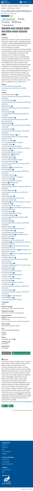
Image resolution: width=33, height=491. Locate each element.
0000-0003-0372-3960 (8, 267)
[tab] (9, 19)
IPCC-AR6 (9, 31)
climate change (6, 28)
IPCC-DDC (15, 31)
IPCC (3, 31)
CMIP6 (13, 28)
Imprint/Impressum (7, 464)
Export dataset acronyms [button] (21, 353)
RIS (10, 406)
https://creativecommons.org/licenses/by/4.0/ (15, 321)
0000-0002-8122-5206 (8, 244)
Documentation (6, 451)
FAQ (3, 449)
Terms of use (5, 459)
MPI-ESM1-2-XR (22, 31)
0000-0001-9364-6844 (8, 236)
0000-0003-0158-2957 (8, 251)
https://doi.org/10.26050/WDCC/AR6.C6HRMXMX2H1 (17, 402)
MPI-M (3, 34)
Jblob (3, 472)
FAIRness (4, 454)
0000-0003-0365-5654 (8, 248)
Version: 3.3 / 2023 (26, 489)
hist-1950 (27, 28)
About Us (4, 445)
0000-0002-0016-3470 (8, 255)
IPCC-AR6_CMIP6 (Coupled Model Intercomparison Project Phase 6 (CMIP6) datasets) (14, 88)
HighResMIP (19, 28)
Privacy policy (5, 462)
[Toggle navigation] (30, 2)
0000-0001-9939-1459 (8, 209)
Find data (6, 353)
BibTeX (5, 406)
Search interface (6, 469)
